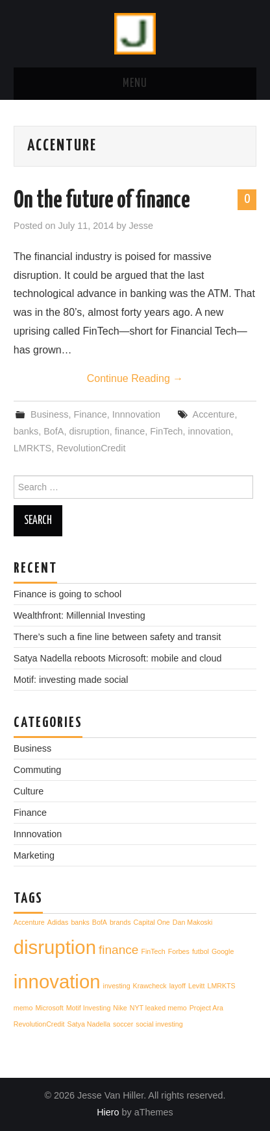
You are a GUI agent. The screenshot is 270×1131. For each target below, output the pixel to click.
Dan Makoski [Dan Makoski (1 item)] (193, 922)
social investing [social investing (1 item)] (159, 1024)
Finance (89, 414)
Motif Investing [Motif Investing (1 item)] (88, 1008)
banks (26, 431)
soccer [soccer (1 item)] (123, 1024)
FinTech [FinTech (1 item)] (153, 951)
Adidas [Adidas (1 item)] (58, 922)
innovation (209, 431)
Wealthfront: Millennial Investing (79, 615)
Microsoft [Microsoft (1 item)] (49, 1008)
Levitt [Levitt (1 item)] (196, 986)
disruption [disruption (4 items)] (55, 947)
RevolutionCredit (90, 448)
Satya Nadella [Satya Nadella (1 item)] (89, 1024)
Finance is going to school (67, 594)
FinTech (166, 431)
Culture (28, 791)
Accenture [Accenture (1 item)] (29, 922)
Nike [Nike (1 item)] (120, 1008)
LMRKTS (32, 448)
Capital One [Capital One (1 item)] (152, 922)
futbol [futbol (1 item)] (200, 951)
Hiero (108, 1112)
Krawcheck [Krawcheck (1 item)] (150, 986)
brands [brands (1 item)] (120, 922)
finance (130, 431)
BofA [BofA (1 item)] (99, 922)
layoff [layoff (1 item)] (177, 986)
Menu (135, 83)
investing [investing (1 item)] (116, 986)
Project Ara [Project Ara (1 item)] (206, 1008)
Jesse (141, 225)
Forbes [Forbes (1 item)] (179, 951)
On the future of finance (102, 201)
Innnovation (136, 414)
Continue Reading (135, 378)
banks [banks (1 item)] (80, 922)
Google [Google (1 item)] (223, 951)
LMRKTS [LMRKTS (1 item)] (221, 986)
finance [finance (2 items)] (118, 950)
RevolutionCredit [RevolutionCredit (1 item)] (39, 1024)
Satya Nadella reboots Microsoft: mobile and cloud (118, 658)
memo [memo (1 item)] (23, 1008)
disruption (89, 431)
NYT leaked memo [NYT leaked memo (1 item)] (158, 1008)
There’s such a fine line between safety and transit (117, 637)
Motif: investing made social (71, 679)
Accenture (214, 414)
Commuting (38, 770)
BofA (53, 431)
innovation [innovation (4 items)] (57, 981)
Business (49, 414)
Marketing (34, 855)
